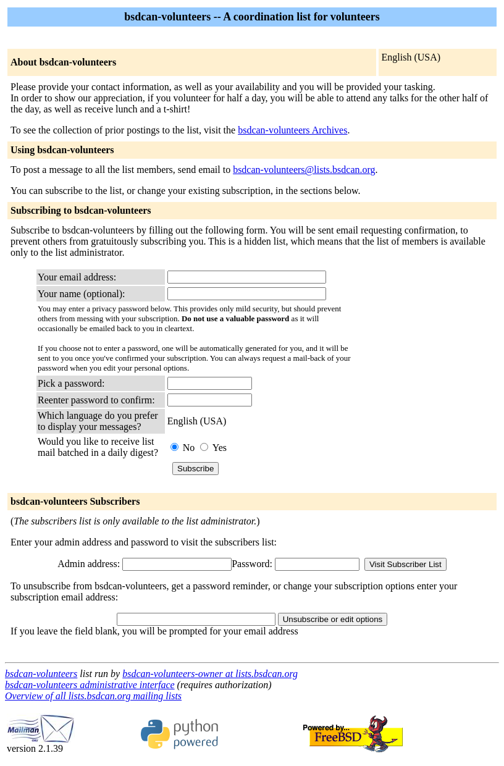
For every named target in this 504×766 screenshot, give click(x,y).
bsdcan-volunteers (41, 673)
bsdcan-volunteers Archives (292, 130)
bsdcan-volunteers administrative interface (90, 685)
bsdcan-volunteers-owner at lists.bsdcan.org (210, 673)
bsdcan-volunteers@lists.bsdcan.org (304, 169)
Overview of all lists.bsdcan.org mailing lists (93, 696)
